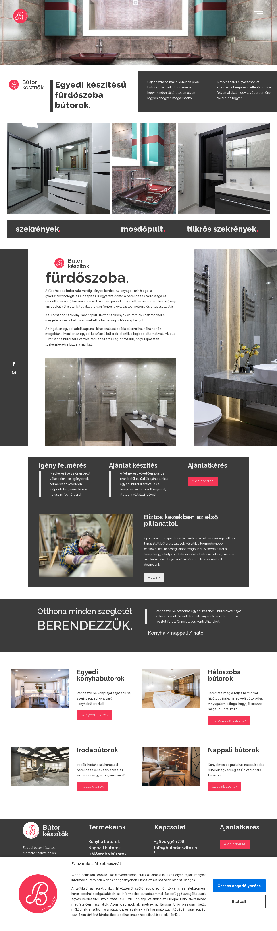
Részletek (80, 924)
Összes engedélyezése (239, 886)
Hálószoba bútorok (229, 720)
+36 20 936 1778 (169, 841)
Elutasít (239, 901)
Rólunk (154, 577)
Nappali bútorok (104, 847)
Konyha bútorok (104, 841)
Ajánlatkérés (203, 481)
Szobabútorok (224, 786)
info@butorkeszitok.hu (175, 849)
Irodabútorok (92, 786)
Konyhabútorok (94, 715)
